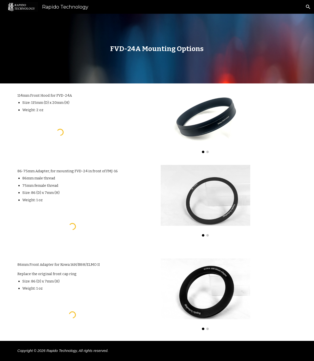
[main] (157, 48)
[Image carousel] (205, 121)
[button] (308, 7)
